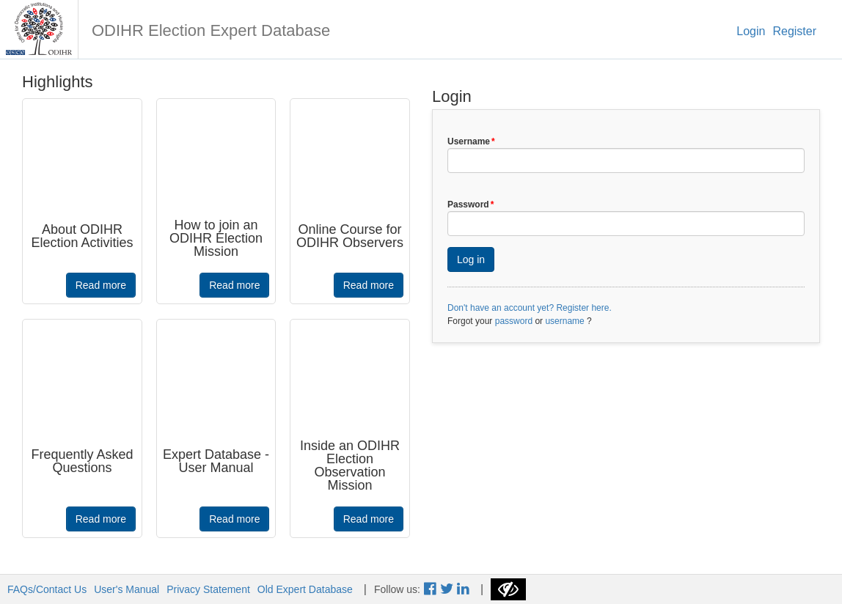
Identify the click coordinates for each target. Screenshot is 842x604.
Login (750, 31)
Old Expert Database (305, 589)
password (513, 321)
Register (794, 31)
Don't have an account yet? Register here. (529, 308)
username (564, 321)
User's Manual (126, 589)
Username (471, 141)
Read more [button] (101, 285)
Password (470, 204)
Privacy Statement (208, 589)
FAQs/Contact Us (47, 589)
